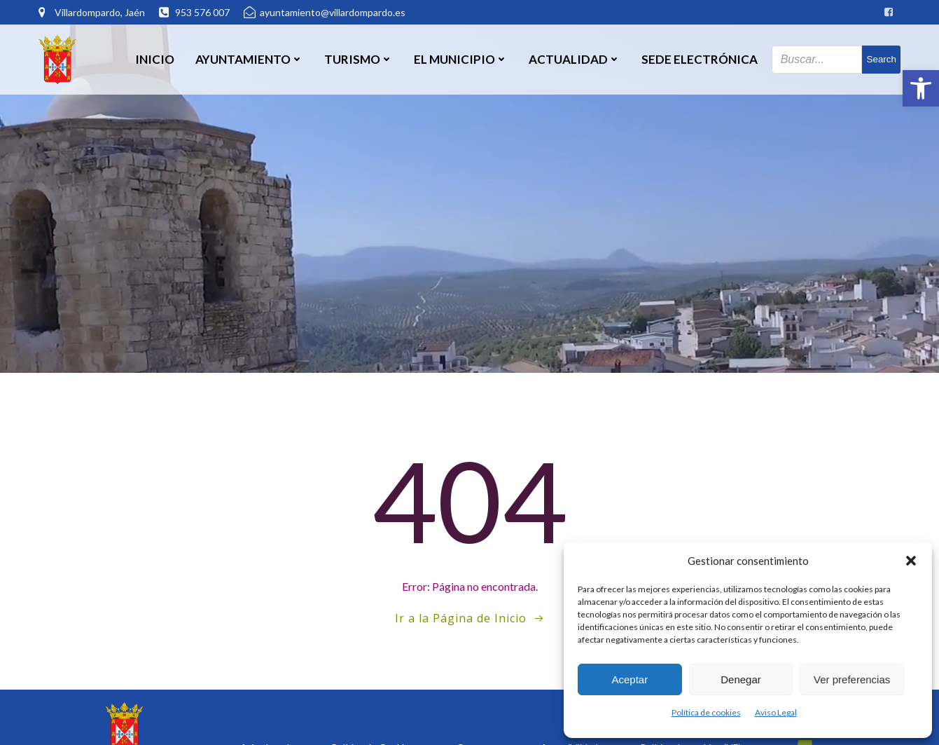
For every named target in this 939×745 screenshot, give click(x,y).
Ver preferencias (852, 679)
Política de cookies (706, 712)
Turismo (358, 59)
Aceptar (629, 679)
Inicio (154, 59)
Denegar (741, 679)
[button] (921, 88)
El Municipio (461, 59)
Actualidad (574, 59)
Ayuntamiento (249, 59)
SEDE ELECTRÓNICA (699, 59)
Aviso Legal (776, 712)
